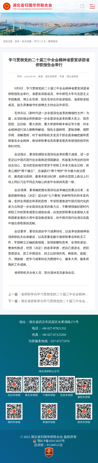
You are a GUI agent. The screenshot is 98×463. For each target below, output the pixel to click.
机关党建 (26, 41)
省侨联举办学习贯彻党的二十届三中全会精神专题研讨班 (49, 294)
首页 (17, 41)
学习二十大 (40, 41)
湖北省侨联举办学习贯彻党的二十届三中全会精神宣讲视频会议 (49, 301)
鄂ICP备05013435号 (51, 441)
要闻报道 (53, 41)
